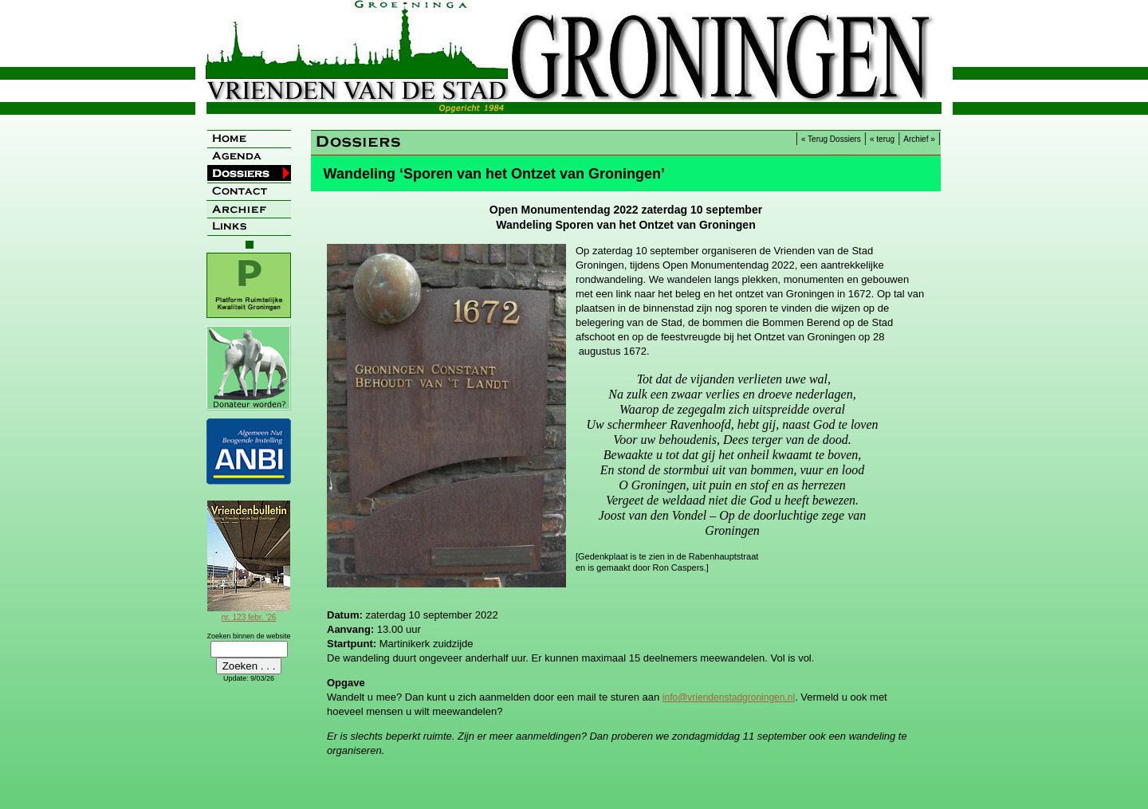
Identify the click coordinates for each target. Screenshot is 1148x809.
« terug (882, 139)
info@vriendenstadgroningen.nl (728, 697)
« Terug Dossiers (831, 139)
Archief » (918, 139)
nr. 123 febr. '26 (248, 613)
